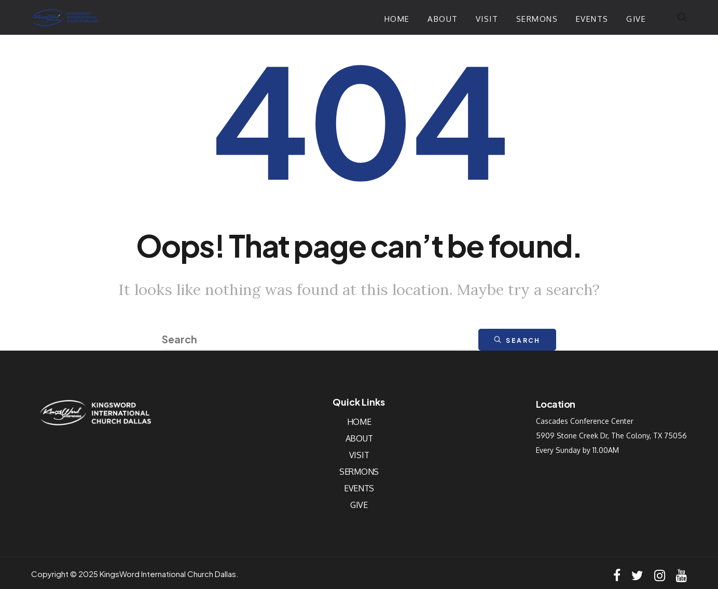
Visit (487, 19)
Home (397, 19)
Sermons (537, 19)
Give (636, 19)
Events (592, 19)
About (442, 19)
